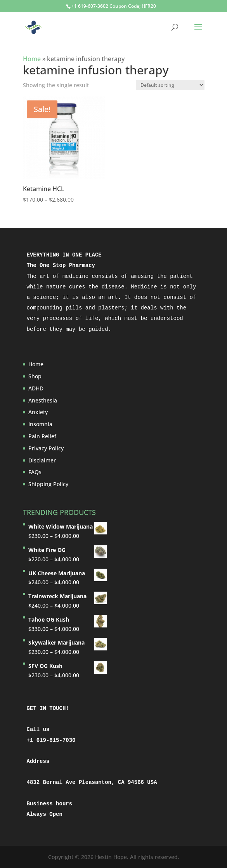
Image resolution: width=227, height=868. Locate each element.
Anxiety (38, 412)
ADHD (35, 388)
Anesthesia (42, 400)
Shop (35, 376)
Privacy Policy (46, 448)
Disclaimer (42, 460)
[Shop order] (170, 85)
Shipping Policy (48, 484)
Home (32, 58)
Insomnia (40, 424)
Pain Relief (42, 436)
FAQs (35, 472)
